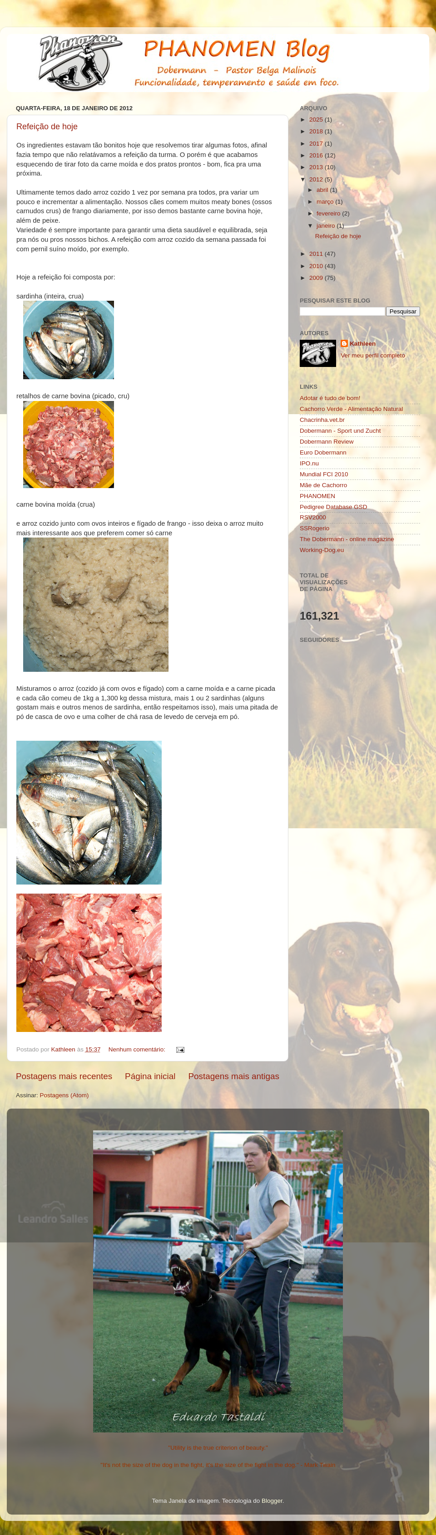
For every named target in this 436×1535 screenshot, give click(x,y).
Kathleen (363, 343)
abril (323, 189)
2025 (317, 119)
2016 (317, 155)
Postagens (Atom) (64, 1095)
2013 (317, 167)
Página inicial (150, 1076)
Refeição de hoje (47, 126)
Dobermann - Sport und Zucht (340, 430)
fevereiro (329, 213)
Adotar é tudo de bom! (330, 398)
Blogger (272, 1500)
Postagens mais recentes (64, 1076)
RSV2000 (313, 517)
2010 (317, 266)
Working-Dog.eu (322, 550)
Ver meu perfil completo (373, 355)
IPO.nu (309, 463)
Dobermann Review (327, 441)
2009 (317, 277)
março (326, 201)
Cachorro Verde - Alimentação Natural (351, 409)
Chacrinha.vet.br (322, 419)
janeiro (327, 225)
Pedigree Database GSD (333, 507)
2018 (317, 131)
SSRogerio (314, 528)
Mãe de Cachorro (323, 485)
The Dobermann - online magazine (347, 539)
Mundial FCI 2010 (324, 474)
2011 (317, 253)
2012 (317, 179)
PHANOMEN (317, 496)
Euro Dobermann (323, 452)
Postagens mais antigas (233, 1076)
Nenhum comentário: (138, 1049)
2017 (317, 143)
